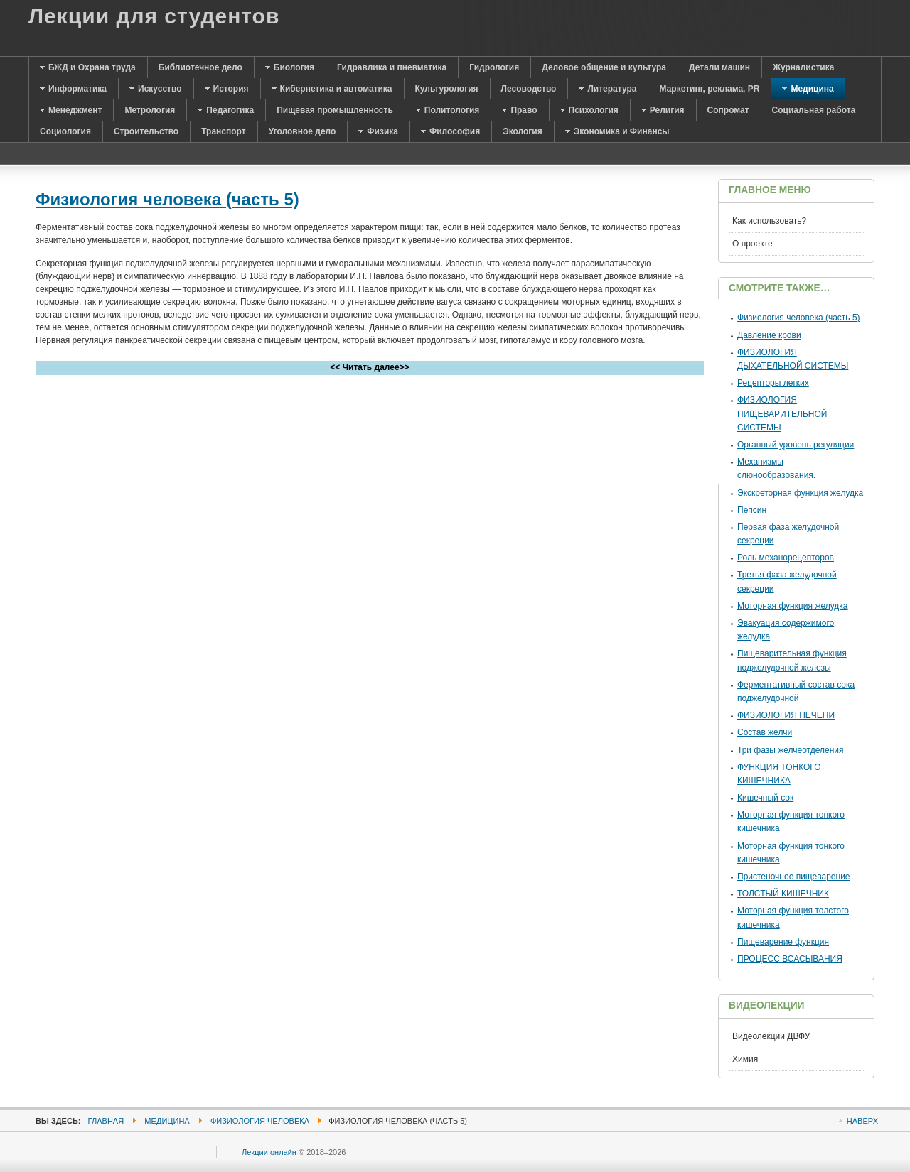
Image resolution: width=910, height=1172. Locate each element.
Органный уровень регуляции (795, 445)
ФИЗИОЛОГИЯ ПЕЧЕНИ (786, 715)
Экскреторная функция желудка (800, 493)
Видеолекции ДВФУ (771, 1036)
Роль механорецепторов (785, 558)
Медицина (166, 1121)
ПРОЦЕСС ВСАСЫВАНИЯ (789, 959)
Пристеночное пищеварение (793, 876)
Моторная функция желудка (792, 606)
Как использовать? (769, 221)
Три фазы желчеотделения (790, 750)
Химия (745, 1059)
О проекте (752, 244)
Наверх (862, 1121)
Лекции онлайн (269, 1152)
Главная (106, 1121)
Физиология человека (259, 1121)
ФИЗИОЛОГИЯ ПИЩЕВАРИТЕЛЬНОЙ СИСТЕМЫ (782, 413)
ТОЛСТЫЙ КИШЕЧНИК (783, 894)
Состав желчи (764, 732)
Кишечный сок (765, 798)
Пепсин (751, 510)
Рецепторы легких (773, 383)
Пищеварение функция (783, 942)
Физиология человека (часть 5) (167, 199)
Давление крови (769, 335)
